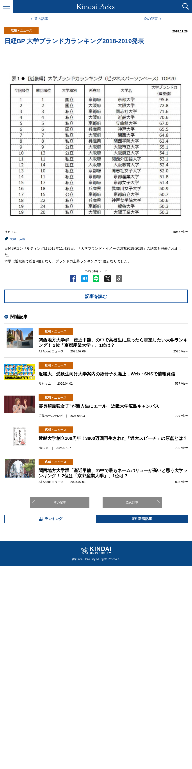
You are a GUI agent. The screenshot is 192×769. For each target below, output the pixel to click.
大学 (13, 239)
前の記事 (41, 19)
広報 (22, 239)
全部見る (96, 720)
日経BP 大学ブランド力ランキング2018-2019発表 (74, 41)
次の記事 (151, 19)
